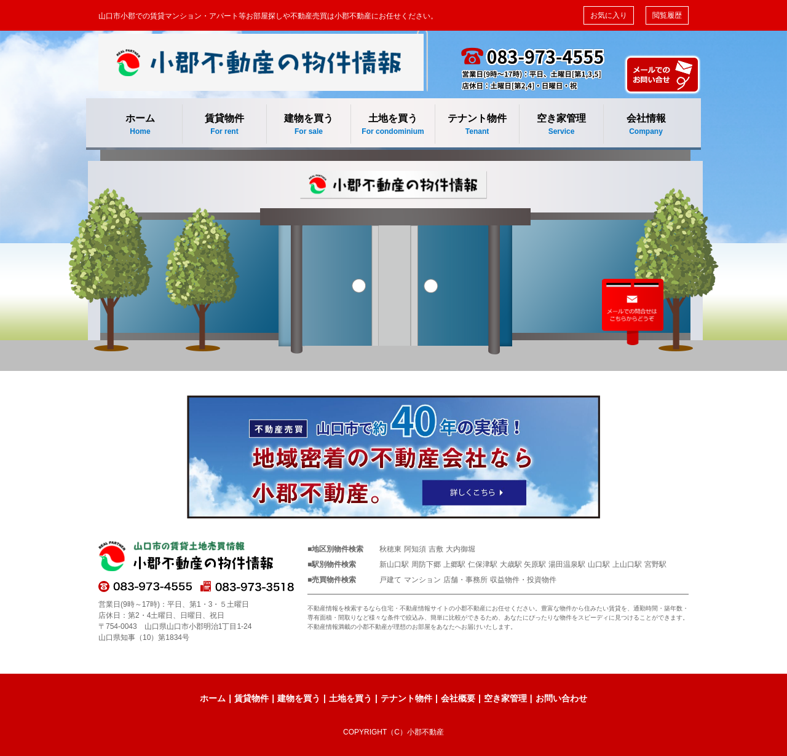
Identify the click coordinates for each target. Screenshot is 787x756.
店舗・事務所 (465, 579)
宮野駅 (655, 564)
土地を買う (393, 125)
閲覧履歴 (667, 15)
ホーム (140, 125)
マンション (422, 579)
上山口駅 (627, 564)
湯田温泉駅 (566, 564)
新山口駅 (394, 564)
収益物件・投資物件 (523, 579)
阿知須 (415, 549)
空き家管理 (561, 125)
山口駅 (599, 564)
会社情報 (646, 125)
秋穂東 (390, 549)
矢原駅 (535, 564)
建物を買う (308, 125)
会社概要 (458, 698)
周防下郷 (426, 564)
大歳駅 (511, 564)
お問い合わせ (561, 698)
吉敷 (436, 549)
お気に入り (608, 15)
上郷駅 (454, 564)
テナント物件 (477, 125)
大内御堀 (460, 549)
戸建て (390, 579)
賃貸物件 (224, 125)
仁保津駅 (482, 564)
